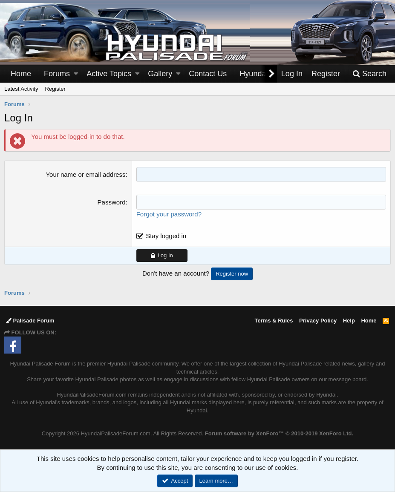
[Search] (369, 74)
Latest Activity (21, 89)
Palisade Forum (30, 320)
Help (349, 320)
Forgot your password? (169, 214)
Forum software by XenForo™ (279, 433)
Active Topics (108, 73)
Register (55, 89)
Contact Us (208, 73)
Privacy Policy (318, 320)
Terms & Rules (273, 320)
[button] (76, 74)
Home (21, 73)
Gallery (160, 73)
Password (112, 202)
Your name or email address (85, 174)
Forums (57, 73)
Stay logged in (166, 235)
